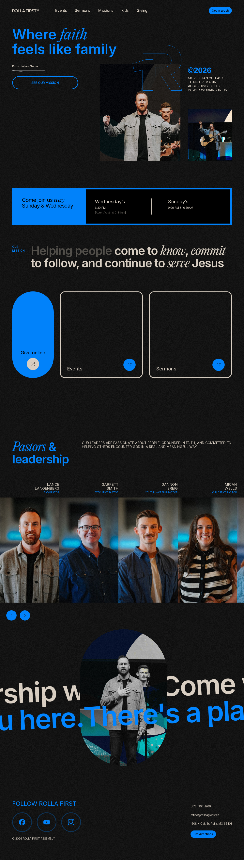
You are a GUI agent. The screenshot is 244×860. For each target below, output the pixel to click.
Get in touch (220, 10)
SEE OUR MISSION (45, 83)
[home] (25, 11)
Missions (105, 10)
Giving (142, 10)
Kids (125, 10)
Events (61, 10)
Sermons (82, 10)
